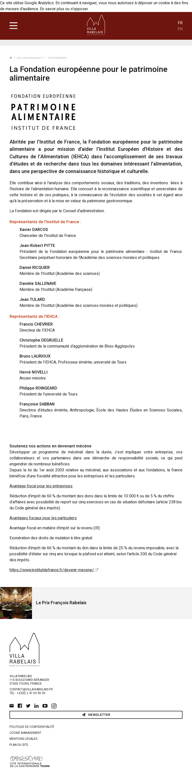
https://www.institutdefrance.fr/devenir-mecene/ (52, 570)
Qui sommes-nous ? (30, 58)
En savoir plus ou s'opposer (64, 9)
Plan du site (19, 745)
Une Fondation (57, 58)
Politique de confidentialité (32, 727)
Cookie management (25, 733)
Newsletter (96, 714)
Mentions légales (23, 739)
